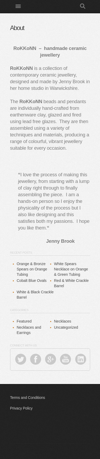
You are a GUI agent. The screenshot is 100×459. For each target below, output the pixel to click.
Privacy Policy (21, 408)
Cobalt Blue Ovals (32, 280)
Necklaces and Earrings (29, 330)
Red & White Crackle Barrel (71, 283)
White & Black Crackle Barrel (35, 294)
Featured (24, 321)
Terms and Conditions (27, 397)
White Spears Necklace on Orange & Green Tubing (71, 269)
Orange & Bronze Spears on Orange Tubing (32, 269)
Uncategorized (66, 327)
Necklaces (62, 321)
